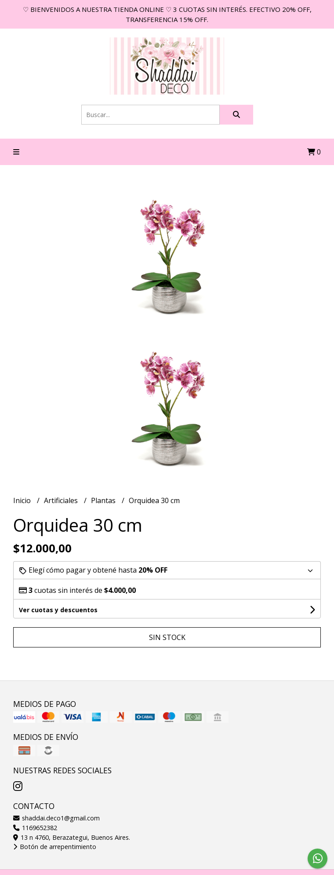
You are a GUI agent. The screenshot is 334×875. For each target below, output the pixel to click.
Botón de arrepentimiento (54, 846)
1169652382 (35, 828)
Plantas (104, 500)
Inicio (23, 500)
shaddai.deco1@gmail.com (56, 818)
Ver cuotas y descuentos (58, 610)
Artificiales (62, 500)
